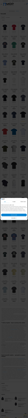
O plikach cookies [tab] (23, 201)
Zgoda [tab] (5, 201)
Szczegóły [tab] (14, 201)
